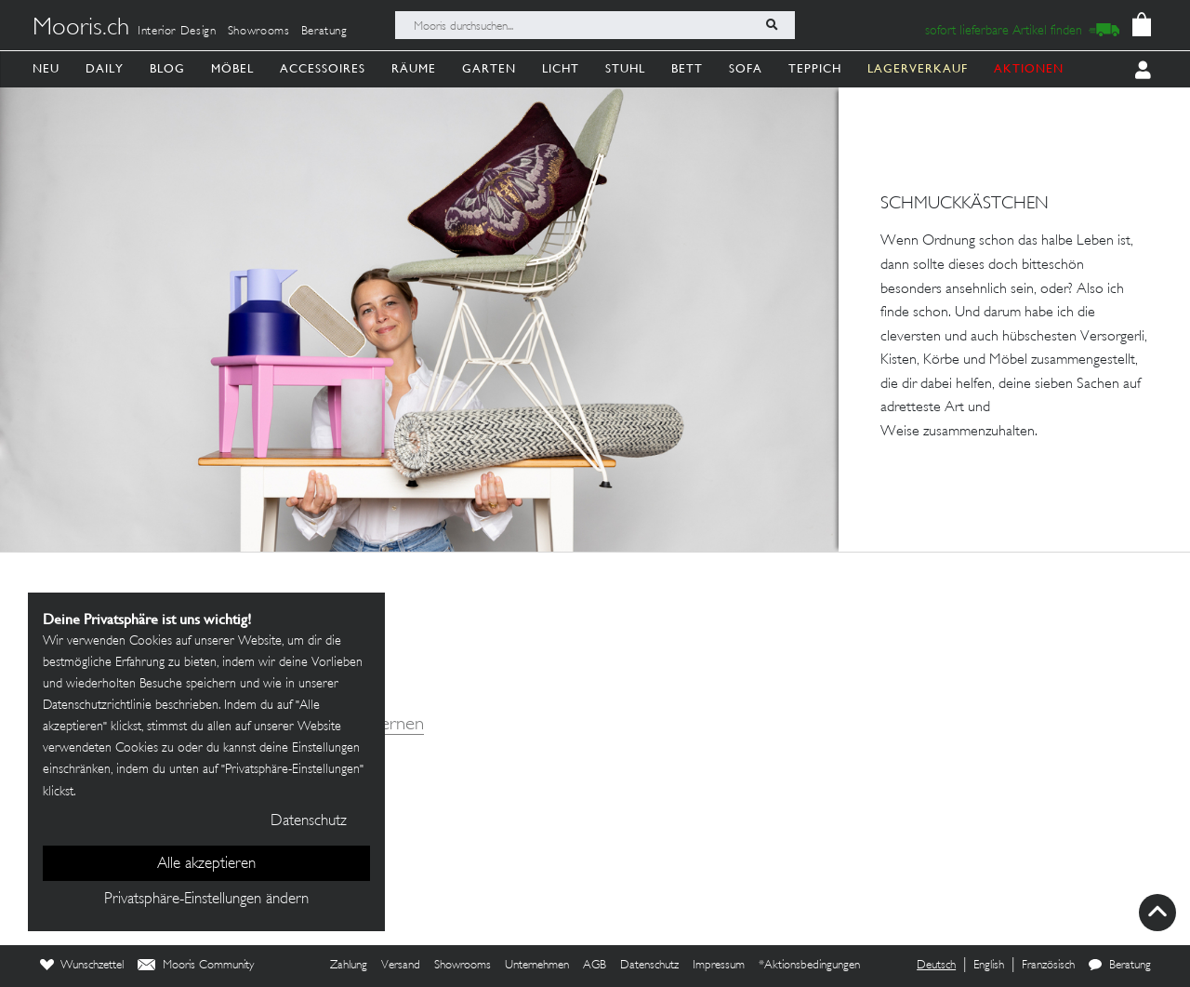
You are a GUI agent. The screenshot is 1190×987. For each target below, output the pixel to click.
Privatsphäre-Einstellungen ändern (206, 899)
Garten (489, 68)
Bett (687, 68)
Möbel (232, 68)
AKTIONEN (1029, 68)
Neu (46, 68)
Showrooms (259, 31)
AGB (594, 965)
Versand (400, 965)
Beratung (324, 31)
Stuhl (625, 68)
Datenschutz (649, 965)
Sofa (745, 68)
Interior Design (177, 31)
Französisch (1048, 965)
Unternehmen (537, 965)
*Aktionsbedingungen (809, 965)
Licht (560, 68)
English (988, 965)
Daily (105, 68)
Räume (413, 68)
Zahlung (348, 965)
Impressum (719, 965)
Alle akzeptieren (206, 864)
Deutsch (936, 965)
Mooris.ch (81, 29)
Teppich (814, 68)
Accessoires (322, 68)
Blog (167, 68)
